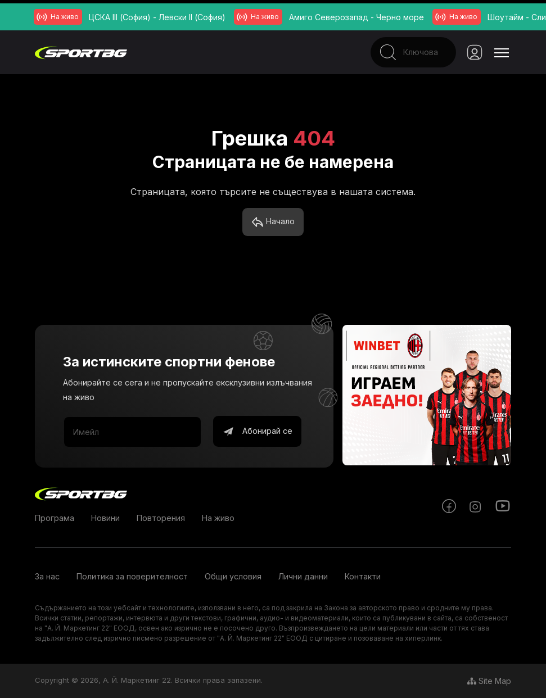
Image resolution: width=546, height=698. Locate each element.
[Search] (401, 52)
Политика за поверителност (132, 577)
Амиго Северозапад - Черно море (356, 17)
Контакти (363, 577)
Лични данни (303, 577)
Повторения (161, 518)
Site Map (489, 681)
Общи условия (233, 577)
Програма (54, 518)
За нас (47, 577)
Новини (105, 518)
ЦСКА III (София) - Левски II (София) (157, 17)
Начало (273, 222)
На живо (218, 518)
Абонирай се (257, 432)
